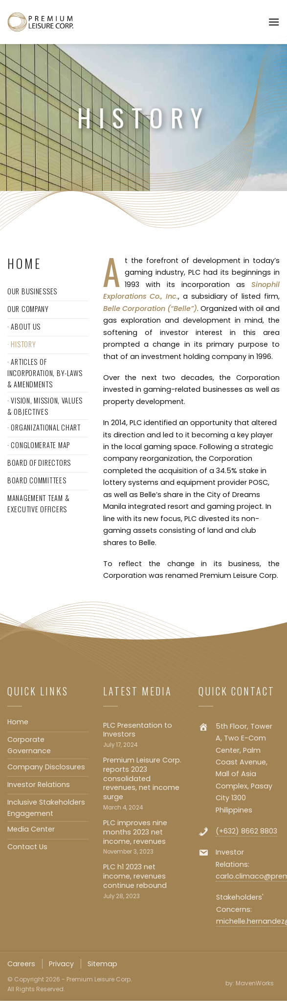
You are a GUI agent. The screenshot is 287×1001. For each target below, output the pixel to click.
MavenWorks (255, 983)
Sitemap (102, 964)
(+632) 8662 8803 (246, 831)
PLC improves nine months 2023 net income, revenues (135, 832)
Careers (21, 964)
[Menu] (274, 22)
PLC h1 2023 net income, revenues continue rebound (135, 876)
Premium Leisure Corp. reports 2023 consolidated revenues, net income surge (142, 779)
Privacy (61, 964)
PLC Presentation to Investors (137, 730)
